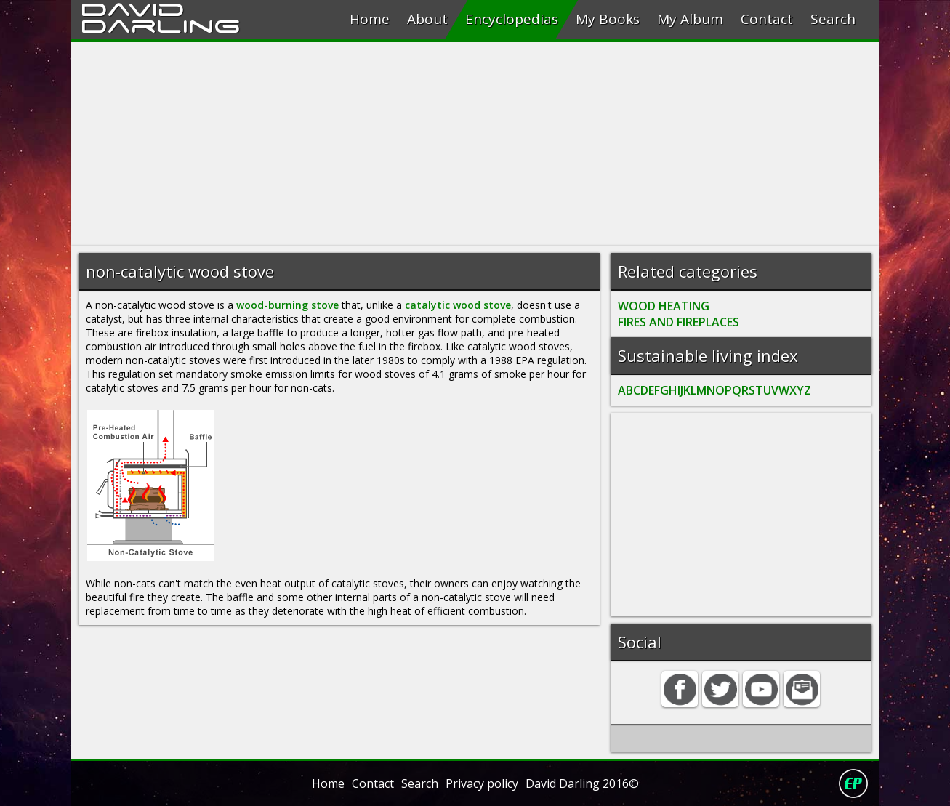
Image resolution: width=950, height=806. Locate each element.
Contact (767, 18)
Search (833, 18)
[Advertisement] (475, 144)
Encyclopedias (511, 18)
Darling (161, 24)
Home (370, 18)
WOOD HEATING (663, 306)
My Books (608, 18)
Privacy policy (482, 783)
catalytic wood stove (458, 305)
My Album (690, 18)
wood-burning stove (287, 305)
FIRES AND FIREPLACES (678, 322)
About (427, 18)
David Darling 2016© (582, 783)
